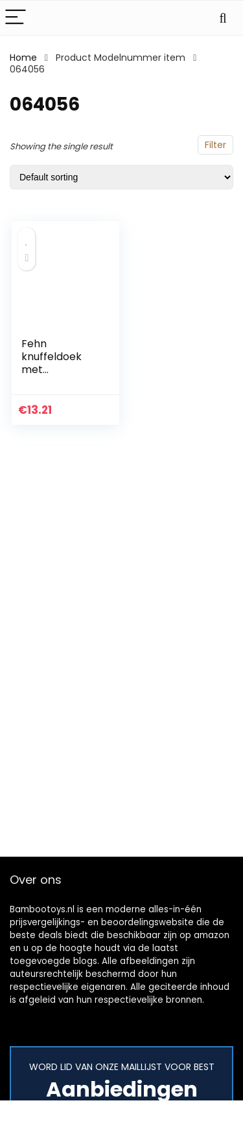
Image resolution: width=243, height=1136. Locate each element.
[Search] (222, 18)
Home (23, 57)
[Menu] (15, 18)
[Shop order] (121, 177)
